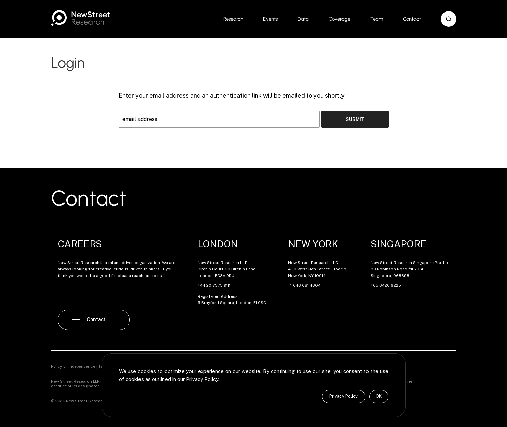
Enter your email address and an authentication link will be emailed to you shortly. (232, 95)
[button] (449, 19)
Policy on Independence (73, 366)
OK (379, 396)
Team (376, 19)
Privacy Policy (343, 396)
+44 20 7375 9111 (214, 285)
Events (270, 19)
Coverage (339, 19)
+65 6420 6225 (386, 285)
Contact (412, 19)
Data (303, 19)
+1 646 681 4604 (304, 285)
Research (233, 19)
